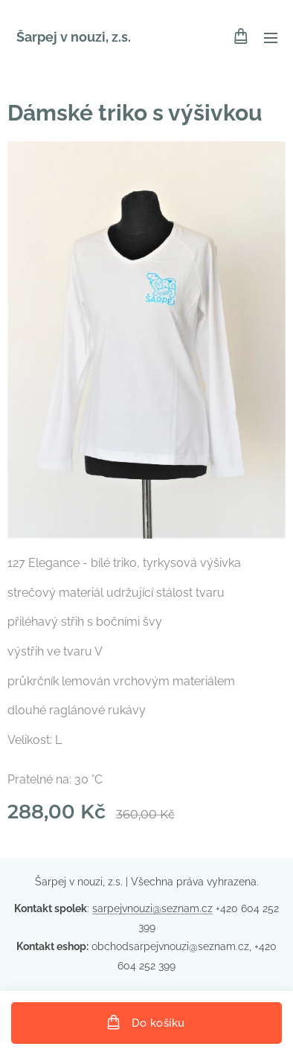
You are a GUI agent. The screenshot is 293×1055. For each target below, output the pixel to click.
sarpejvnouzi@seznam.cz (152, 908)
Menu (270, 38)
